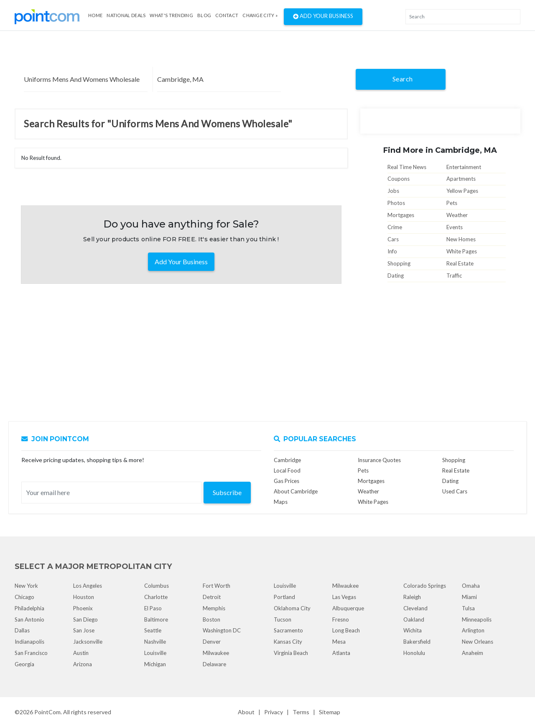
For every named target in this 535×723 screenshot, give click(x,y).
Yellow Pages (462, 190)
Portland (284, 597)
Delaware (214, 664)
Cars (393, 239)
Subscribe (227, 492)
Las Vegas (344, 597)
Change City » (260, 15)
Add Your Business (323, 17)
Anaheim (472, 653)
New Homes (461, 239)
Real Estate (460, 263)
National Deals (126, 15)
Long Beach (346, 630)
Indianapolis (29, 641)
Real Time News (406, 167)
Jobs (393, 190)
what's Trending (171, 15)
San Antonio (29, 619)
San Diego (85, 619)
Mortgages (400, 215)
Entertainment (463, 167)
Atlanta (341, 653)
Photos (396, 203)
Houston (83, 597)
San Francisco (31, 653)
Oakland (413, 619)
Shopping (398, 263)
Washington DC (222, 630)
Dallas (22, 630)
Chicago (24, 597)
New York (26, 585)
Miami (469, 597)
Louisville (155, 653)
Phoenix (83, 608)
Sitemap (329, 711)
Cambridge (287, 460)
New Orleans (477, 641)
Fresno (340, 619)
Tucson (282, 619)
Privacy (273, 711)
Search (402, 79)
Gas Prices (286, 481)
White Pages (461, 251)
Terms (301, 711)
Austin (81, 653)
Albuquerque (348, 608)
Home (95, 15)
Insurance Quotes (379, 460)
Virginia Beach (291, 653)
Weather (457, 215)
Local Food (287, 470)
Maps (281, 501)
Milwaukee (216, 653)
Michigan (155, 664)
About (246, 711)
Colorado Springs (424, 585)
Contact (226, 15)
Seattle (152, 630)
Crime (394, 227)
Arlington (473, 630)
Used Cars (454, 491)
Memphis (214, 608)
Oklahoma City (292, 608)
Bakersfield (417, 641)
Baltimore (156, 619)
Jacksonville (87, 641)
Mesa (339, 641)
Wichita (412, 630)
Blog (204, 15)
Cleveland (415, 608)
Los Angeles (87, 585)
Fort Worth (216, 585)
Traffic (454, 275)
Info (392, 251)
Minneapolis (477, 619)
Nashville (155, 641)
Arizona (82, 664)
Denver (212, 641)
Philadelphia (29, 608)
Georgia (24, 664)
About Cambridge (296, 491)
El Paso (153, 608)
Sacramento (288, 630)
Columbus (156, 585)
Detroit (212, 597)
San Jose (83, 630)
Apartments (461, 178)
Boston (211, 619)
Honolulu (414, 653)
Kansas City (288, 641)
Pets (451, 203)
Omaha (471, 585)
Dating (395, 275)
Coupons (398, 178)
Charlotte (156, 597)
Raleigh (412, 597)
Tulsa (468, 608)
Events (454, 227)
